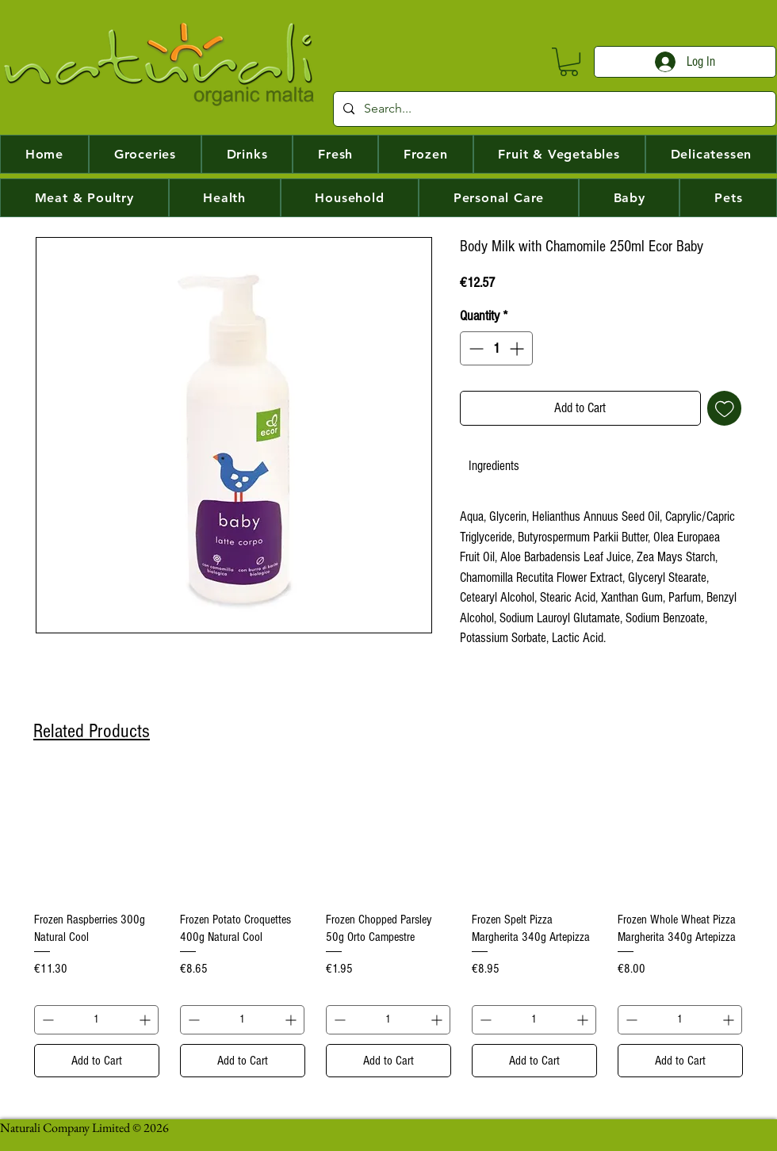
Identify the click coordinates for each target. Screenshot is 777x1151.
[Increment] (518, 348)
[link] (494, 465)
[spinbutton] (496, 348)
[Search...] (553, 109)
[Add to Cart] (96, 1060)
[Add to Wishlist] (724, 408)
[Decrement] (474, 348)
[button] (569, 62)
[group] (388, 925)
